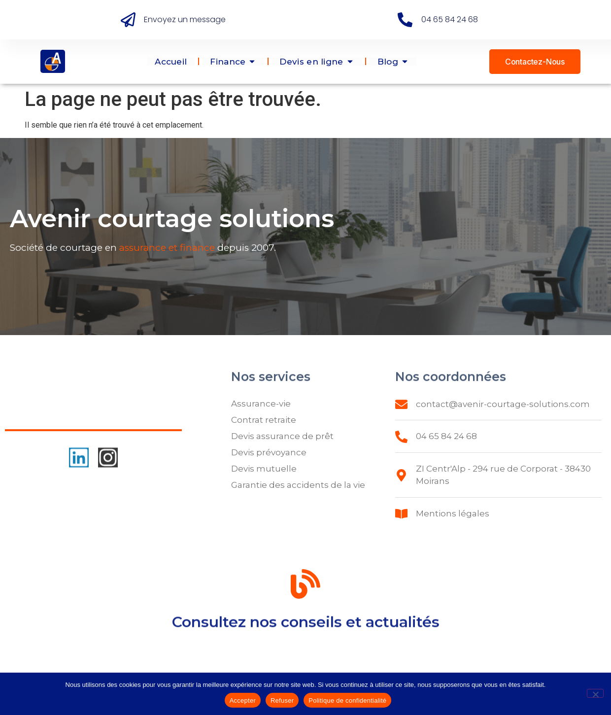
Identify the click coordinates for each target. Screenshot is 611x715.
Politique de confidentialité (347, 700)
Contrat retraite (263, 420)
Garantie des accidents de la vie (298, 485)
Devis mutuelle (264, 469)
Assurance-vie (261, 404)
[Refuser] (595, 693)
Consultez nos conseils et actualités (306, 625)
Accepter (243, 700)
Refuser (282, 700)
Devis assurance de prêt (282, 436)
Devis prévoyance (268, 452)
